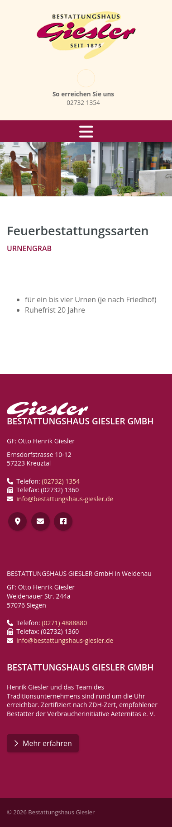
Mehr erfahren (47, 743)
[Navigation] (86, 131)
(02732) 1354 (61, 481)
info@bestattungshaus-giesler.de (64, 498)
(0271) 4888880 (64, 622)
